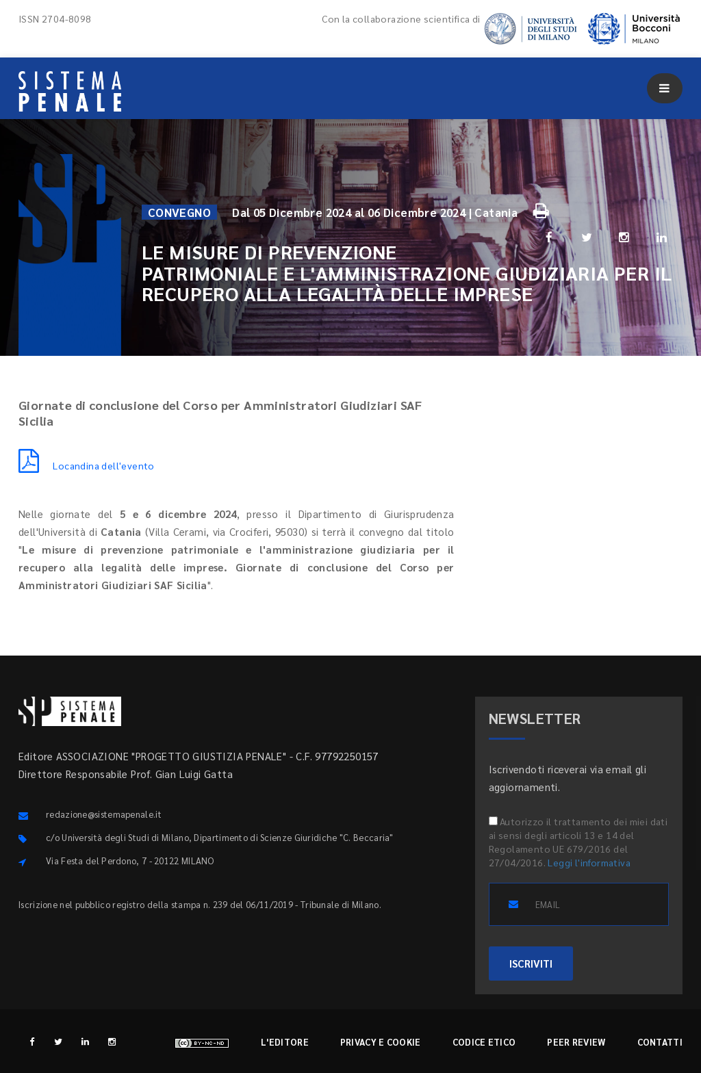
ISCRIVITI (530, 963)
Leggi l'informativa (589, 862)
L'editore (285, 1042)
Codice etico (484, 1042)
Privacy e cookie (380, 1042)
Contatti (660, 1042)
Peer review (576, 1042)
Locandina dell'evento (86, 465)
